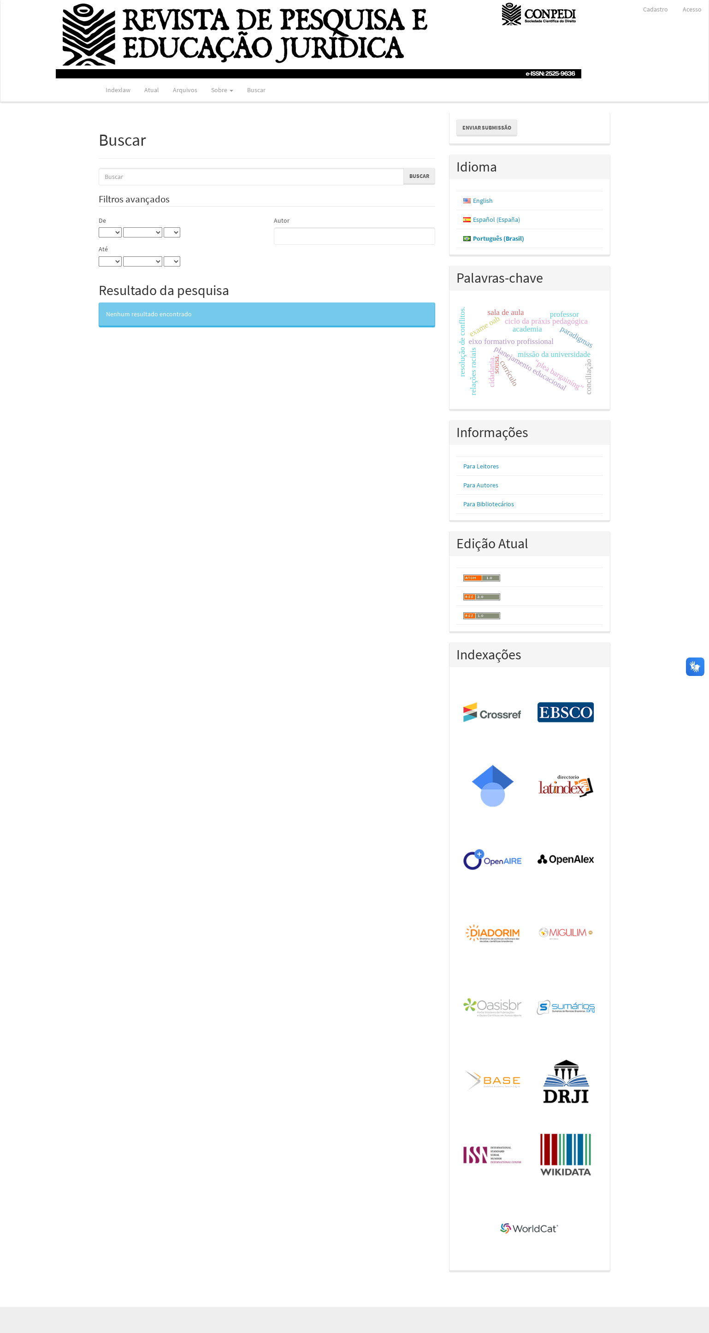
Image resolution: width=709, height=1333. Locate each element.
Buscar (256, 90)
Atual (151, 90)
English (483, 200)
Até (103, 249)
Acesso (692, 9)
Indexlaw (118, 90)
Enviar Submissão (486, 127)
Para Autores (480, 485)
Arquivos (185, 90)
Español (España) (496, 219)
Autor (282, 220)
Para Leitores (481, 466)
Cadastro (655, 9)
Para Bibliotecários (488, 504)
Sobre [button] (222, 90)
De (102, 220)
